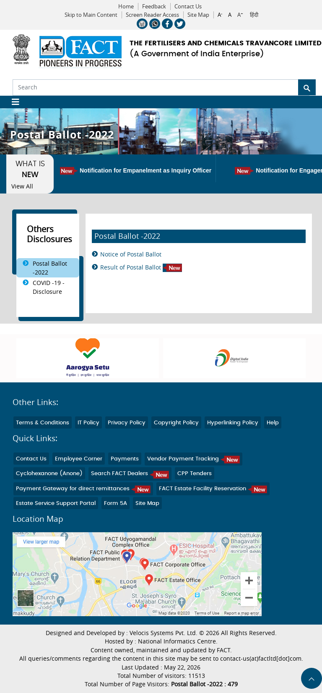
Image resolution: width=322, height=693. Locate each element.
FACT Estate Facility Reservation (213, 489)
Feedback (154, 6)
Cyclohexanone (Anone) (49, 473)
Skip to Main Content (91, 14)
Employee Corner (78, 459)
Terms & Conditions (42, 423)
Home (126, 6)
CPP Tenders (194, 473)
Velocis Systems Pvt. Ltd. (163, 633)
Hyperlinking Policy (232, 423)
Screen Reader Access (152, 14)
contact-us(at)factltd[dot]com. (261, 658)
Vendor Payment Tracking (193, 459)
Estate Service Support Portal (56, 503)
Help (273, 423)
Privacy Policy (126, 423)
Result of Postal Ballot (141, 267)
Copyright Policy (176, 423)
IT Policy (88, 423)
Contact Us (188, 6)
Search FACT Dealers (130, 473)
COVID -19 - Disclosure (49, 287)
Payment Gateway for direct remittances (83, 489)
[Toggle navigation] (12, 102)
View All (22, 186)
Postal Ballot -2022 (50, 267)
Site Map (198, 14)
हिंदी (254, 15)
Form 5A (115, 503)
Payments (125, 459)
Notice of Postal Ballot (130, 254)
